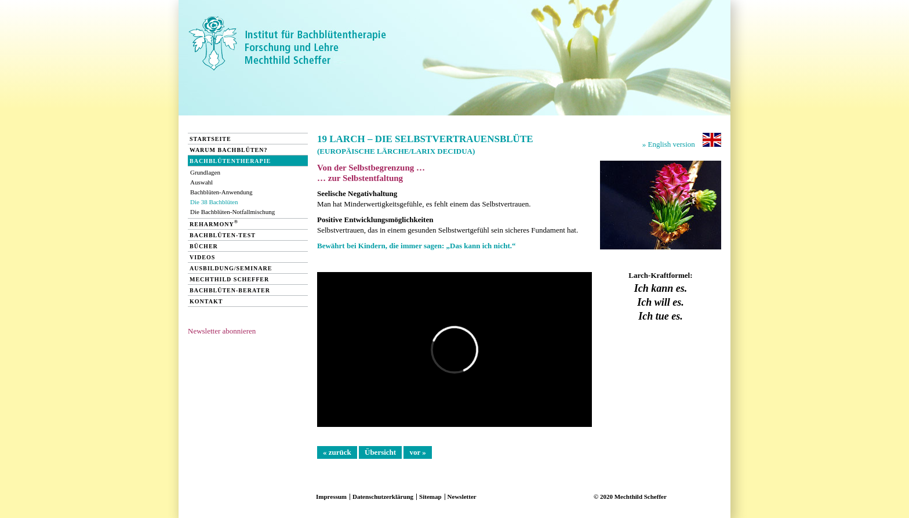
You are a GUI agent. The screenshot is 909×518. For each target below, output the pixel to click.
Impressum (331, 496)
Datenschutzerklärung (382, 496)
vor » (417, 452)
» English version (681, 140)
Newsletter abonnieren (222, 331)
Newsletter (462, 496)
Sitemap (430, 496)
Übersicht (380, 452)
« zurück (337, 452)
